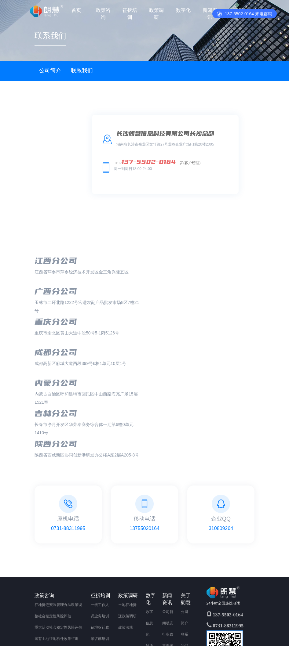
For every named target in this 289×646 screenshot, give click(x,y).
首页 (77, 10)
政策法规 (125, 536)
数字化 (183, 10)
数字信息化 (149, 531)
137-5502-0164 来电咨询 (244, 13)
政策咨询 (103, 14)
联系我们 (82, 70)
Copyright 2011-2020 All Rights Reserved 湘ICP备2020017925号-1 (115, 623)
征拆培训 (130, 14)
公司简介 (50, 70)
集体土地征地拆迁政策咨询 (57, 558)
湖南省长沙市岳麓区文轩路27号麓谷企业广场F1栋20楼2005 (116, 631)
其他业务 (42, 592)
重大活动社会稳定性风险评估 (58, 536)
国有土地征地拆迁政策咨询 (57, 547)
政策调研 (156, 14)
